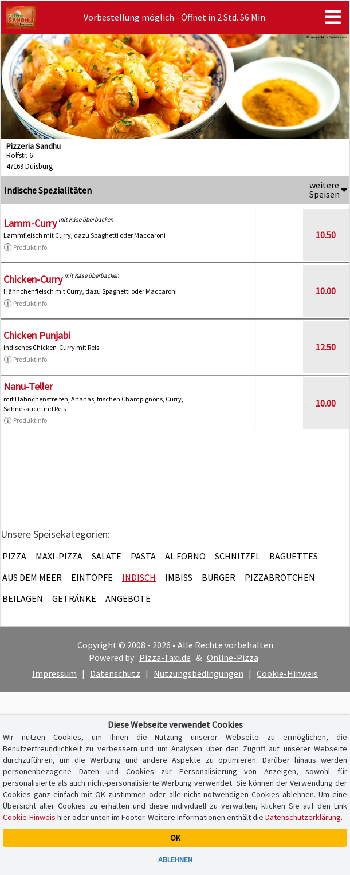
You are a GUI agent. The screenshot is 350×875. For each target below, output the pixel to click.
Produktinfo (25, 247)
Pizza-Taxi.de (165, 657)
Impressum (54, 673)
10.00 (326, 291)
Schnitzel (237, 556)
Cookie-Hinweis (287, 673)
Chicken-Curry (32, 279)
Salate (106, 556)
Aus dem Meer (32, 577)
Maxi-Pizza (59, 556)
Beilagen (22, 598)
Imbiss (178, 577)
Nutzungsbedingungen (198, 673)
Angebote (128, 598)
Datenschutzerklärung (303, 817)
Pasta (143, 556)
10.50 (326, 235)
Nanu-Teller (28, 386)
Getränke (74, 598)
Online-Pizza (232, 657)
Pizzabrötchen (280, 577)
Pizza (14, 556)
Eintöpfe (92, 577)
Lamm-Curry (30, 223)
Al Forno (185, 556)
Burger (218, 577)
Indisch (139, 577)
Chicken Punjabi (36, 335)
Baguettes (293, 556)
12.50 (326, 347)
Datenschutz (115, 673)
